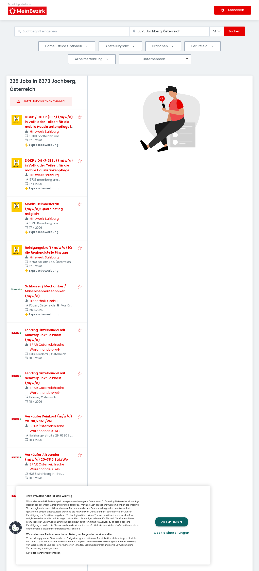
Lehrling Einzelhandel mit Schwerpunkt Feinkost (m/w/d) (45, 335)
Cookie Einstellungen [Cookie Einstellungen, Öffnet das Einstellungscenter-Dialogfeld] (171, 533)
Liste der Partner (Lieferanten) (43, 552)
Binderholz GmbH (43, 301)
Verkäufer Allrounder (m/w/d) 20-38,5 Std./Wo (46, 457)
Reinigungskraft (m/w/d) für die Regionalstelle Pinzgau (49, 250)
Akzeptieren (171, 522)
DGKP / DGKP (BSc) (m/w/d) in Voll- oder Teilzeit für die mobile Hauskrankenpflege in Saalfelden (49, 124)
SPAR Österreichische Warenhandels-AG (47, 347)
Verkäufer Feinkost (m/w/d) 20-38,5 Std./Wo (48, 419)
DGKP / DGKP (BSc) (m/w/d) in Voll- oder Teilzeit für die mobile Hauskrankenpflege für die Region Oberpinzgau (49, 167)
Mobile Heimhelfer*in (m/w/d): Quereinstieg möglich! (44, 209)
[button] (15, 527)
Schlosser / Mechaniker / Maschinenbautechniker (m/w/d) (45, 291)
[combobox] (71, 31)
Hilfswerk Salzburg (44, 131)
